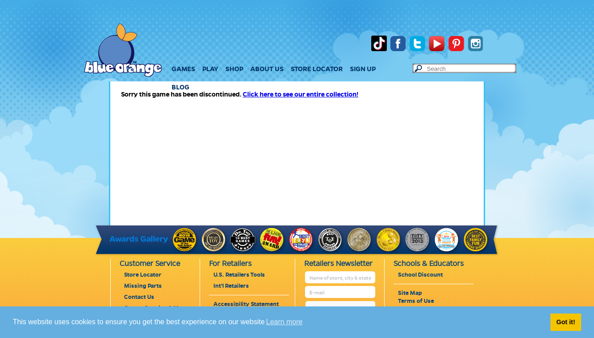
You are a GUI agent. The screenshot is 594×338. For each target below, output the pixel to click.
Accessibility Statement (246, 304)
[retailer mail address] (341, 293)
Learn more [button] (284, 322)
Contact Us (139, 297)
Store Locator (142, 274)
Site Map (410, 293)
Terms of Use (416, 301)
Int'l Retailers (231, 286)
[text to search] (471, 69)
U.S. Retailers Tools (239, 274)
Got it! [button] (565, 322)
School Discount (420, 274)
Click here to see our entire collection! (300, 94)
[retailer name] (341, 278)
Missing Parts (143, 286)
